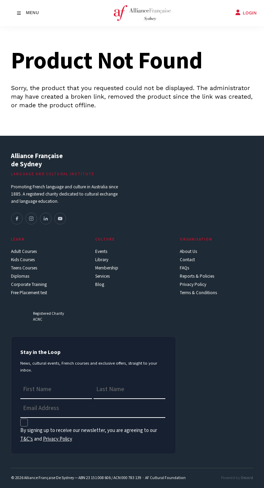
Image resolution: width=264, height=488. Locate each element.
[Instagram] (31, 218)
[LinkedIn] (46, 218)
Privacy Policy (57, 439)
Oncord (247, 477)
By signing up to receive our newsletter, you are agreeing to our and (88, 434)
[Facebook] (17, 218)
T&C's (26, 439)
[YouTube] (60, 218)
